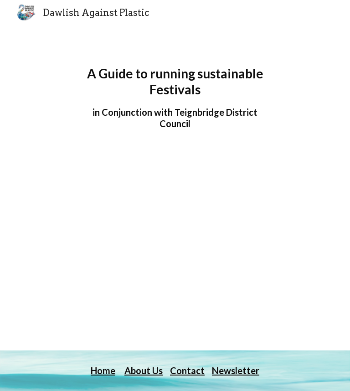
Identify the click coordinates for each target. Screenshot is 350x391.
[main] (175, 97)
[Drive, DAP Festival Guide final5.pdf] (175, 260)
